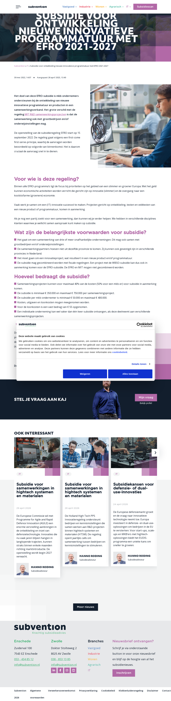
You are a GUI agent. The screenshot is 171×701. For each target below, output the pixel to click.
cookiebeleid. (120, 352)
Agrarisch (115, 7)
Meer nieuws (85, 607)
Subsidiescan (145, 7)
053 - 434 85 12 (23, 659)
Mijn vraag (146, 397)
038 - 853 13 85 (60, 659)
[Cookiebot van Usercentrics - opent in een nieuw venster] (139, 325)
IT (127, 7)
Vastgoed (68, 7)
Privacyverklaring (88, 690)
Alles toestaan (130, 373)
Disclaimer (152, 690)
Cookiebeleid (108, 690)
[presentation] (155, 453)
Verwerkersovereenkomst (61, 690)
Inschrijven (123, 673)
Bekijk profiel (146, 403)
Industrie (84, 7)
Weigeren (85, 373)
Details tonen (139, 364)
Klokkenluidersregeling (131, 690)
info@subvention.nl (27, 665)
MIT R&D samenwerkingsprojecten (45, 114)
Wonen (99, 7)
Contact (166, 690)
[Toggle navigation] (18, 7)
